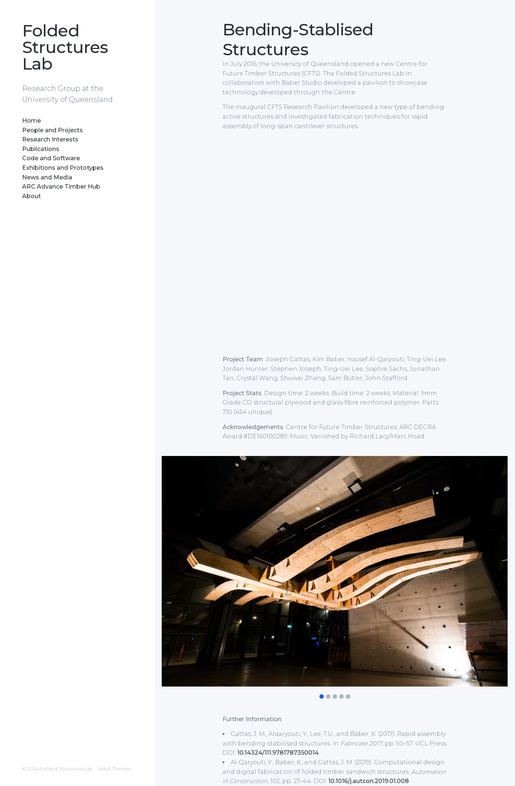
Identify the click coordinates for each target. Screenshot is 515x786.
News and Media (47, 177)
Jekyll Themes (114, 769)
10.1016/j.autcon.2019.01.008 (368, 781)
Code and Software (51, 158)
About (31, 196)
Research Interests (50, 139)
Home (31, 120)
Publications (40, 148)
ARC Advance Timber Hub (61, 186)
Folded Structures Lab (65, 47)
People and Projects (52, 130)
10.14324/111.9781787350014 (278, 752)
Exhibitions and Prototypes (63, 167)
